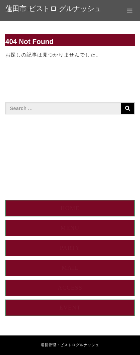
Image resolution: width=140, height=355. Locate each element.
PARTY (70, 247)
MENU (70, 228)
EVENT (70, 307)
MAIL (70, 267)
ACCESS (70, 287)
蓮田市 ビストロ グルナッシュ (53, 8)
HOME (70, 208)
